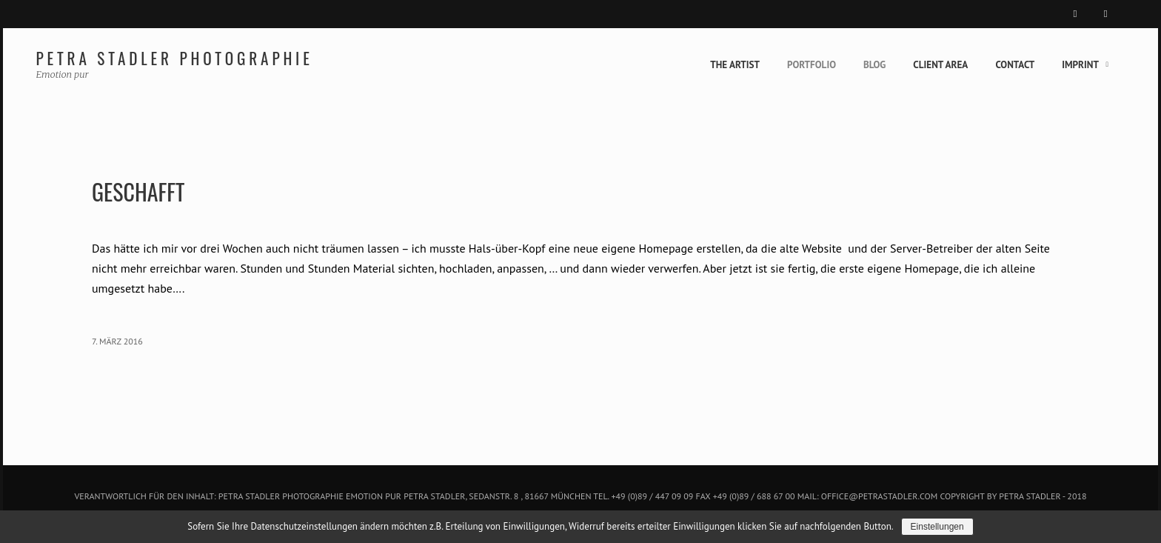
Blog (850, 64)
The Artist (695, 64)
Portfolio (780, 64)
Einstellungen (947, 527)
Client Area (924, 64)
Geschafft (159, 191)
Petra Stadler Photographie (211, 58)
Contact (1007, 64)
